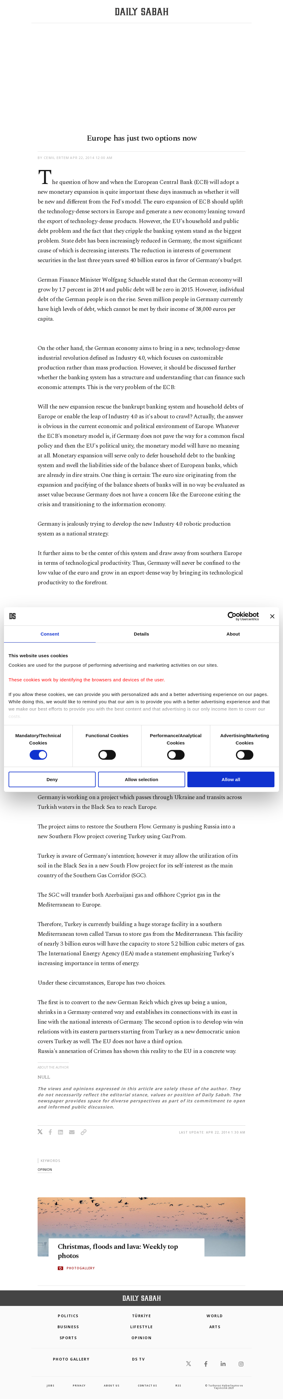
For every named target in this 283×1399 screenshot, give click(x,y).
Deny (52, 779)
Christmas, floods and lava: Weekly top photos (122, 1251)
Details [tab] (141, 633)
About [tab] (233, 633)
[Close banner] (272, 616)
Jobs (50, 1385)
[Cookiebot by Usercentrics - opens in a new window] (232, 616)
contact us (147, 1385)
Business (68, 1326)
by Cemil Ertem (53, 157)
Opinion (141, 1337)
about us (111, 1385)
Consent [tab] (50, 633)
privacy (79, 1385)
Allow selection (141, 779)
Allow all (231, 779)
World (215, 1315)
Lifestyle (141, 1326)
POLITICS (68, 1315)
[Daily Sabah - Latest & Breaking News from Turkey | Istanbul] (141, 12)
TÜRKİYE (141, 1315)
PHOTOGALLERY (81, 1268)
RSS (178, 1385)
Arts (215, 1326)
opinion (45, 1169)
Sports (68, 1337)
